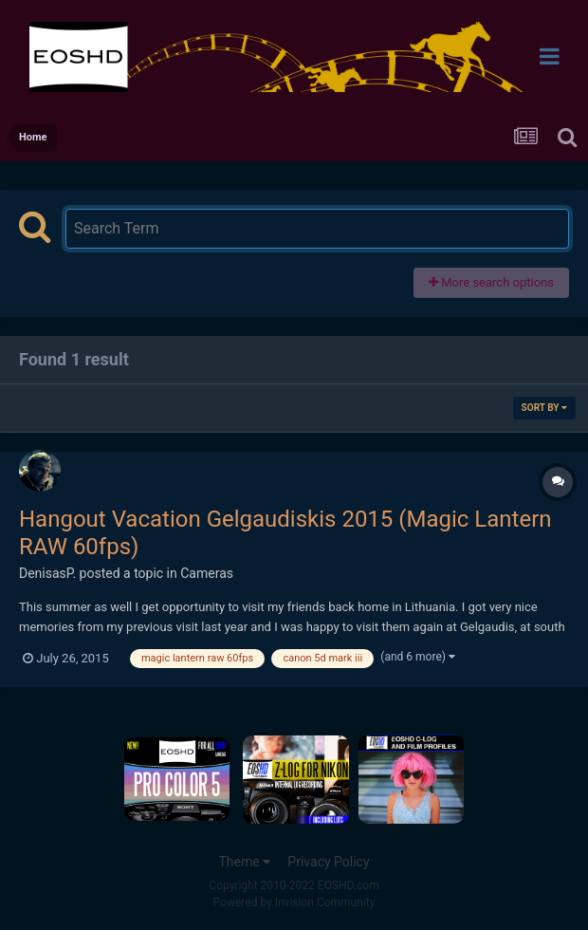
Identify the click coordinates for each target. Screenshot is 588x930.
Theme (244, 861)
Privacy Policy (328, 861)
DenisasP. (47, 573)
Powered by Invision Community (294, 902)
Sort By (544, 407)
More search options (491, 282)
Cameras (206, 573)
